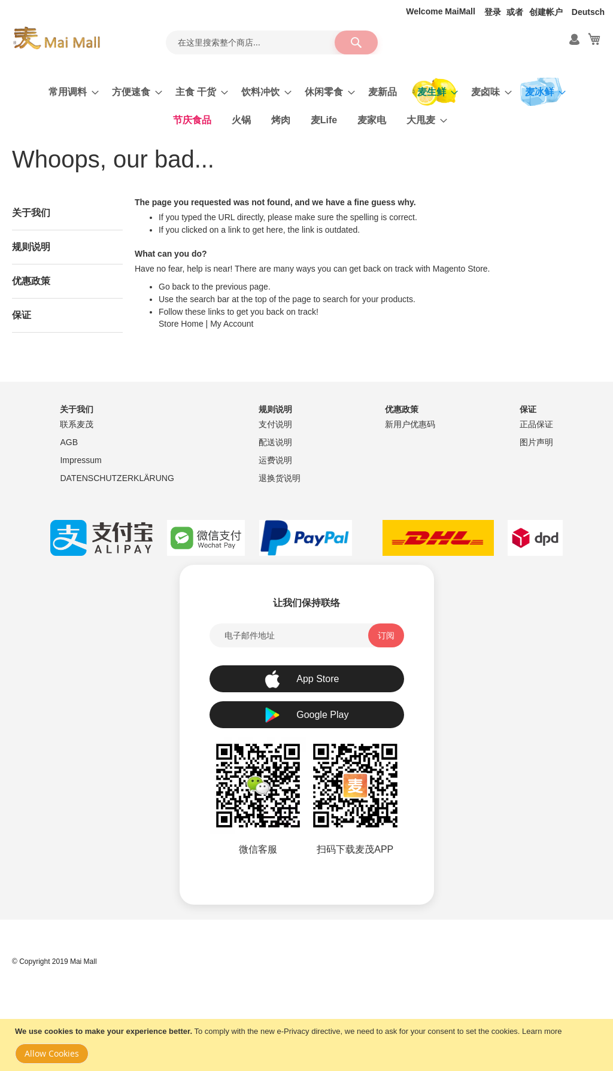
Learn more (542, 1031)
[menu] (306, 106)
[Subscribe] (386, 635)
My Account (231, 323)
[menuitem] (70, 92)
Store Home (181, 323)
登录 (492, 12)
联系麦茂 (76, 424)
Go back (174, 286)
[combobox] (272, 42)
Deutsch (588, 12)
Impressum (80, 460)
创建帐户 (546, 12)
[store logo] (56, 38)
